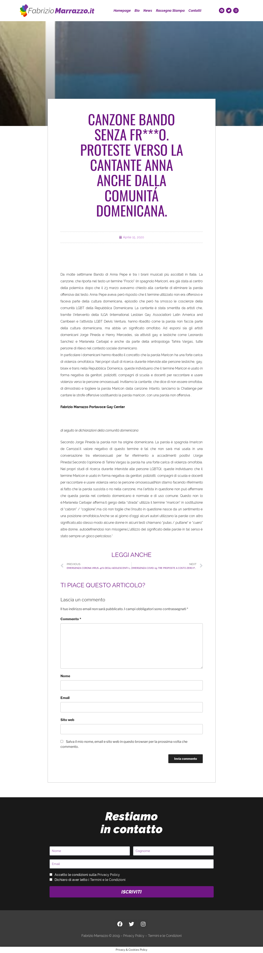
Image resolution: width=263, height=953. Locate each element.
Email (64, 698)
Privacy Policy (108, 875)
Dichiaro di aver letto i (90, 880)
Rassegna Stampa (170, 11)
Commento (70, 619)
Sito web (67, 720)
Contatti (194, 11)
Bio (137, 11)
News (147, 11)
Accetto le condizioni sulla (87, 875)
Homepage (122, 11)
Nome (65, 676)
